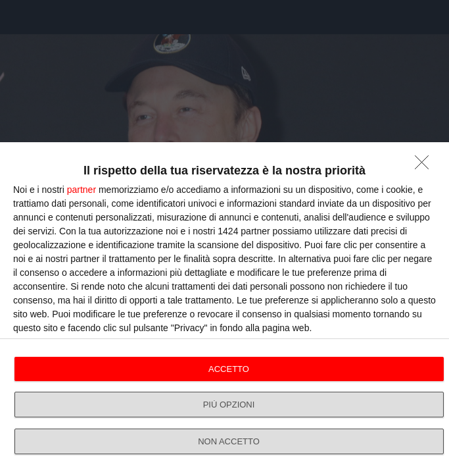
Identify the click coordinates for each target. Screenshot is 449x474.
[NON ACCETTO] (425, 165)
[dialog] (224, 308)
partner (81, 189)
